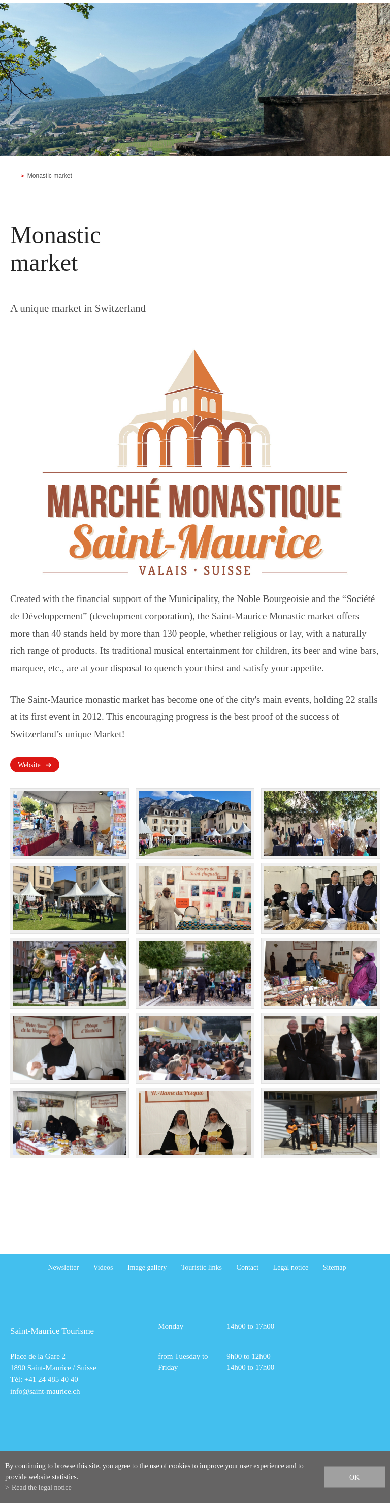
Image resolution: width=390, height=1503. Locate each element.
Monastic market (49, 175)
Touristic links (201, 1267)
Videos (103, 1267)
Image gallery (147, 1267)
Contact (248, 1267)
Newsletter (63, 1267)
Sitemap (334, 1267)
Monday (170, 1326)
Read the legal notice (42, 1487)
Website (29, 765)
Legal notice (291, 1267)
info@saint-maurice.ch (45, 1391)
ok (354, 1477)
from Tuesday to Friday (183, 1361)
